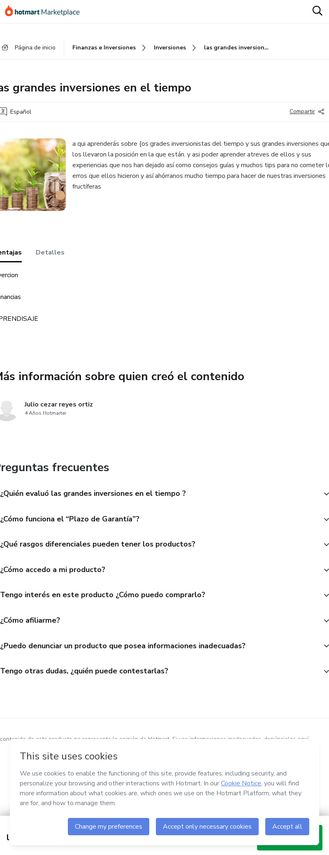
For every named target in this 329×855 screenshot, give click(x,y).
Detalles (50, 252)
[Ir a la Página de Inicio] (46, 11)
